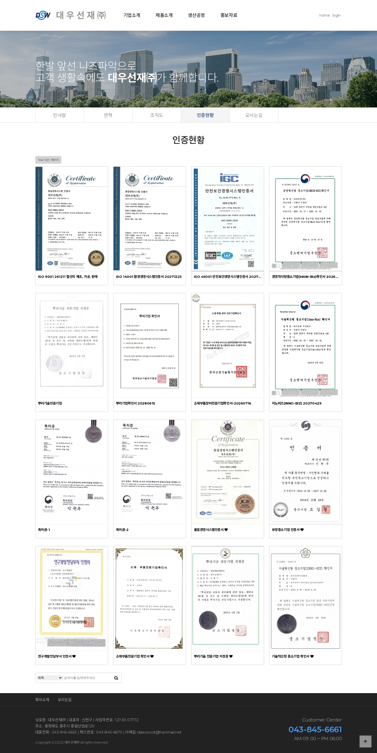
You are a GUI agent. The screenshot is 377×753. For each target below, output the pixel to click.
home (324, 15)
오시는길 (65, 699)
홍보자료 (228, 15)
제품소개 (164, 15)
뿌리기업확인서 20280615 (135, 403)
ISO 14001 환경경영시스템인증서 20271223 (149, 277)
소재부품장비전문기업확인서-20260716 (222, 403)
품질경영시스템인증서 (211, 530)
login (337, 15)
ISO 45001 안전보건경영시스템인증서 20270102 (227, 277)
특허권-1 (44, 530)
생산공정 (196, 15)
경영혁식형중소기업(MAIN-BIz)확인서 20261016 (305, 277)
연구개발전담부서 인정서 (57, 656)
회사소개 (42, 700)
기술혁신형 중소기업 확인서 (293, 656)
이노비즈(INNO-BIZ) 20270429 (297, 403)
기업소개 (131, 15)
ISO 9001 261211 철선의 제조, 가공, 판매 (68, 277)
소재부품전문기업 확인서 (135, 656)
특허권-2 (122, 530)
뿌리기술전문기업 (50, 403)
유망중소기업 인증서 (288, 530)
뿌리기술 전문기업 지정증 (213, 656)
